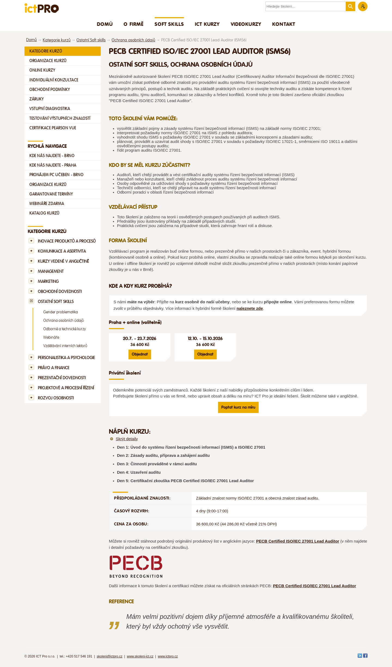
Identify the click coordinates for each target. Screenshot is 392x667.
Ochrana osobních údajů (133, 40)
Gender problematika (60, 312)
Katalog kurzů (44, 213)
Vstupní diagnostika (49, 108)
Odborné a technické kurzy (64, 329)
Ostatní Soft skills (91, 40)
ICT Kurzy (207, 24)
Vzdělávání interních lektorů (65, 346)
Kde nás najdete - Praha (52, 165)
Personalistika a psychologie (66, 358)
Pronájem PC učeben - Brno (56, 175)
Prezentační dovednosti (62, 378)
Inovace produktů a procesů (67, 241)
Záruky (36, 99)
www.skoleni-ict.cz (140, 656)
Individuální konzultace (53, 80)
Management (51, 271)
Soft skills (169, 24)
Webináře (51, 337)
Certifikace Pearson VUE (52, 128)
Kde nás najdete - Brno (51, 156)
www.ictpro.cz (168, 656)
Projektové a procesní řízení (66, 388)
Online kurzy (42, 70)
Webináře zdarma (46, 203)
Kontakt (283, 24)
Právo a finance (53, 368)
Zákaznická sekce (362, 6)
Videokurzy (246, 24)
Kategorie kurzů (57, 40)
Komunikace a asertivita (62, 251)
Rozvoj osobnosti (56, 398)
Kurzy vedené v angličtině (63, 261)
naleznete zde (250, 308)
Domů (105, 24)
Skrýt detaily (127, 439)
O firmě (133, 24)
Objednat (140, 354)
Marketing (48, 281)
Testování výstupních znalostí (59, 118)
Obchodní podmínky (49, 89)
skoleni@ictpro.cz (109, 656)
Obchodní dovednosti (60, 291)
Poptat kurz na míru (238, 407)
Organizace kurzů (48, 61)
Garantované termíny (51, 194)
